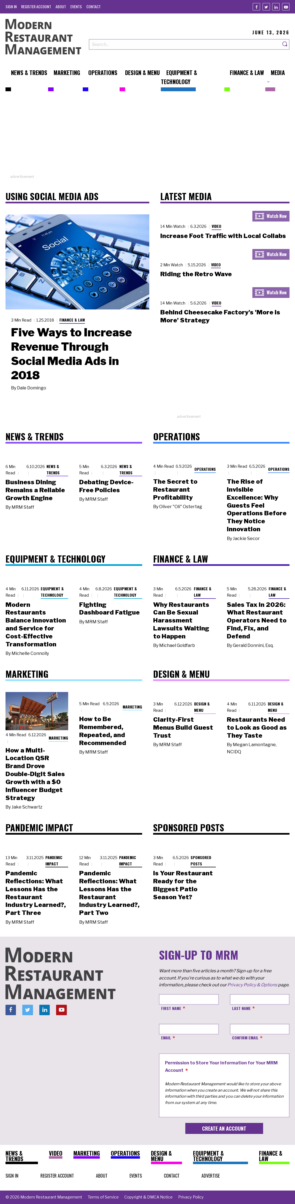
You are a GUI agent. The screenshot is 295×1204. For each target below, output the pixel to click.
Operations (205, 469)
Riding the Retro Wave (196, 274)
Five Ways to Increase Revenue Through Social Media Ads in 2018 (71, 353)
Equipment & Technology (52, 592)
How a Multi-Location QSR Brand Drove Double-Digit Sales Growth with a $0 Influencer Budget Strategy (35, 774)
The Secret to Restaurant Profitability (175, 489)
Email (166, 1037)
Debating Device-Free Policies (106, 486)
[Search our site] (185, 44)
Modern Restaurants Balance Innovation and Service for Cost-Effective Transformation (35, 624)
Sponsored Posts (201, 860)
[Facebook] (256, 6)
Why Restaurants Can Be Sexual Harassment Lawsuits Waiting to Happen (181, 620)
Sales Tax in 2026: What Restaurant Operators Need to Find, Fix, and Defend (256, 620)
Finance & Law (72, 320)
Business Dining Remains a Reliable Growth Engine (35, 490)
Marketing (58, 738)
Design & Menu (202, 707)
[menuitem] (11, 6)
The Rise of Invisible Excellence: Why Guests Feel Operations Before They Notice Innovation (256, 505)
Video (216, 226)
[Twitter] (266, 6)
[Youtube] (286, 6)
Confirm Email (245, 1037)
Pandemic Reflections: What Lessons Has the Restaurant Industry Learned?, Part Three (35, 893)
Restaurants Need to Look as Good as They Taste (257, 727)
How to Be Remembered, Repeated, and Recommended (102, 730)
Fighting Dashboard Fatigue (109, 608)
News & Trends (53, 469)
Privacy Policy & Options (252, 984)
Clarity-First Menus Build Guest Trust (183, 727)
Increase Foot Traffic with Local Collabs (223, 236)
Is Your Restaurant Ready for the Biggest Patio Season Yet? (183, 885)
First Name (171, 1008)
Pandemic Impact (53, 860)
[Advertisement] (147, 135)
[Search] (285, 44)
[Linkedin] (276, 6)
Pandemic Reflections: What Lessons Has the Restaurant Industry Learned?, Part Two (109, 893)
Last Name (241, 1008)
